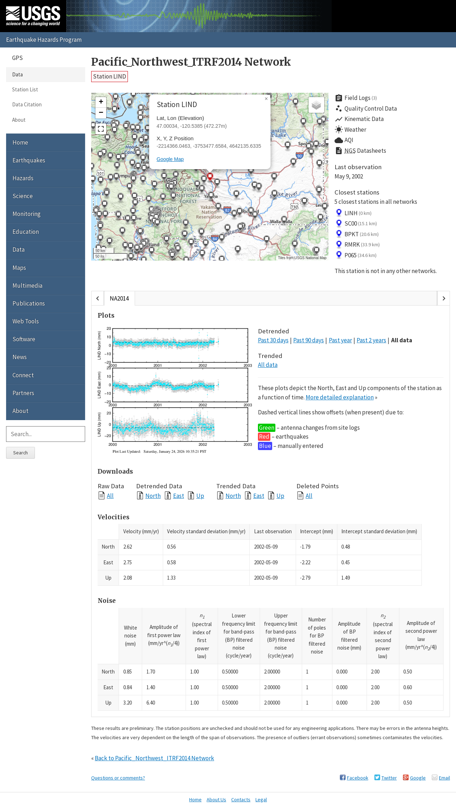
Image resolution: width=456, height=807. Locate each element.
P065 (356, 255)
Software (23, 339)
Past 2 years (371, 340)
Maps (19, 268)
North (153, 495)
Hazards (22, 178)
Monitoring (26, 214)
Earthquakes (28, 160)
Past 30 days (273, 340)
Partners (23, 393)
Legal (261, 799)
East (178, 495)
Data (17, 74)
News (19, 357)
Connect (23, 375)
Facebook (357, 778)
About (19, 119)
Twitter (389, 778)
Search (20, 452)
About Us (216, 799)
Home (20, 142)
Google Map (170, 159)
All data (401, 340)
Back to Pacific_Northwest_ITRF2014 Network (154, 758)
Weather (350, 129)
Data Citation (27, 104)
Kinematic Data (359, 119)
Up (200, 495)
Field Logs (356, 98)
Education (25, 232)
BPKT (357, 234)
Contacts (240, 799)
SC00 (356, 224)
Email (444, 778)
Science (22, 196)
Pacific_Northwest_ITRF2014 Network (191, 62)
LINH (353, 213)
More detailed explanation (340, 397)
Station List (25, 89)
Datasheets (360, 151)
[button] (114, 110)
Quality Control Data (366, 108)
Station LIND (109, 76)
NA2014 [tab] (119, 298)
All (110, 495)
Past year (340, 340)
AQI (344, 140)
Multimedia (27, 285)
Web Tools (25, 321)
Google (418, 778)
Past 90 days (308, 340)
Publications (28, 303)
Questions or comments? (118, 778)
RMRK (357, 245)
